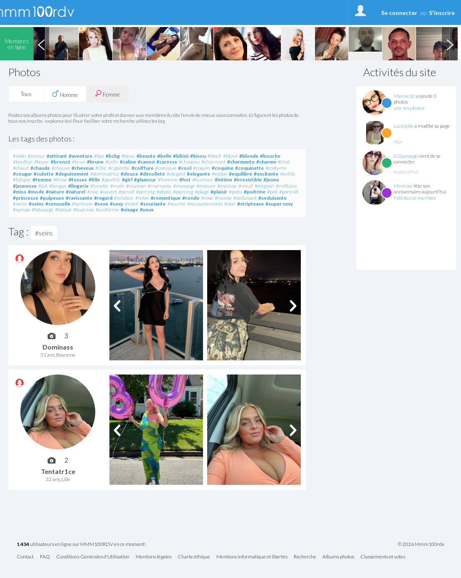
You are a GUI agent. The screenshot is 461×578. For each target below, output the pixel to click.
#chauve (61, 168)
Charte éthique (194, 557)
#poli (272, 192)
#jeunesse (25, 186)
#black (214, 156)
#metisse (227, 186)
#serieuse (82, 204)
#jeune (271, 179)
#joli (42, 186)
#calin (111, 162)
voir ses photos (409, 108)
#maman (136, 186)
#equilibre (240, 174)
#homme (168, 179)
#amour (36, 156)
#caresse (166, 162)
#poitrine (254, 192)
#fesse (60, 179)
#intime (223, 179)
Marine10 (404, 96)
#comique (165, 168)
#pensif (126, 192)
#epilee (219, 174)
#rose (207, 198)
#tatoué (63, 209)
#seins (36, 204)
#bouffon (22, 162)
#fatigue (22, 179)
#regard (103, 198)
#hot (185, 179)
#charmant (213, 162)
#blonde (248, 156)
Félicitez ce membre (415, 198)
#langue (58, 186)
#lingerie (78, 186)
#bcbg (113, 156)
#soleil (132, 204)
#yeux (147, 209)
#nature (55, 192)
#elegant (175, 174)
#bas (99, 156)
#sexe (101, 204)
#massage (184, 186)
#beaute (146, 156)
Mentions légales (153, 557)
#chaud (21, 168)
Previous (41, 43)
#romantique (166, 198)
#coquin (201, 168)
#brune (95, 162)
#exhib (287, 174)
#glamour (145, 179)
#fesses (78, 179)
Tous (26, 94)
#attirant (57, 156)
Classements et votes (382, 557)
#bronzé (60, 162)
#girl (127, 179)
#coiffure (142, 168)
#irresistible (248, 179)
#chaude (40, 168)
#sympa (21, 209)
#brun (78, 162)
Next (450, 43)
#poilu (235, 192)
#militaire (286, 186)
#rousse (223, 198)
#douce (129, 174)
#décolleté (152, 174)
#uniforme (107, 209)
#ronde (190, 198)
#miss (19, 192)
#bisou (198, 156)
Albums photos (338, 557)
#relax (142, 198)
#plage (202, 192)
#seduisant (245, 198)
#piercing (183, 192)
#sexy (116, 204)
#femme (42, 179)
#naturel (75, 192)
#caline (128, 162)
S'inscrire (442, 12)
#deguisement (72, 174)
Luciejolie (404, 126)
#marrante (159, 186)
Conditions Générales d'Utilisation (92, 557)
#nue (92, 192)
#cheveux (83, 168)
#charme (266, 162)
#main (117, 186)
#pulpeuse (52, 198)
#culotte (44, 174)
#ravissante (79, 198)
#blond (230, 156)
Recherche (305, 557)
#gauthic (111, 179)
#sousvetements (205, 204)
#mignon (264, 186)
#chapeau (189, 162)
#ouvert (108, 192)
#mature (206, 186)
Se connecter (399, 12)
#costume (276, 168)
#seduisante (272, 198)
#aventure (80, 156)
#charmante (241, 162)
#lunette (99, 186)
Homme (65, 94)
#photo (163, 192)
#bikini (180, 156)
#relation (124, 198)
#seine (20, 204)
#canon (146, 162)
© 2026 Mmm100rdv (421, 544)
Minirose (403, 186)
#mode (36, 192)
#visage (129, 209)
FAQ (45, 557)
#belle (164, 156)
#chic (101, 168)
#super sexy (279, 204)
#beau (128, 156)
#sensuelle (57, 204)
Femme (107, 94)
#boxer (41, 162)
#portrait (288, 192)
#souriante (153, 204)
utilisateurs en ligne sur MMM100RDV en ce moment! (81, 544)
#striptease (250, 204)
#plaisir (219, 192)
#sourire (176, 204)
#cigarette (119, 168)
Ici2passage (406, 156)
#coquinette (249, 168)
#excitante (266, 174)
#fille (94, 179)
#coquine (222, 168)
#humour (202, 179)
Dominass (57, 347)
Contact (25, 557)
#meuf (245, 186)
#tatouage (42, 209)
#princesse (25, 198)
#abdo (19, 156)
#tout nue (83, 209)
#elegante (198, 174)
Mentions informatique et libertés (252, 557)
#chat (284, 162)
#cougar (22, 174)
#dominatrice (104, 174)
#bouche (270, 156)
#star (229, 204)
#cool (184, 168)
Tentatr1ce (58, 471)
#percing (145, 192)
